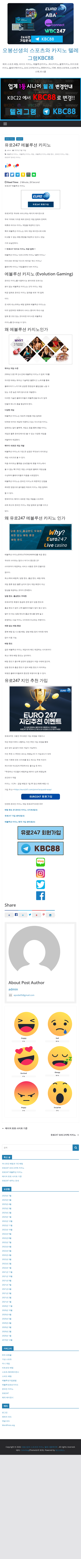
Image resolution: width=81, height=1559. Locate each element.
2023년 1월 (6, 1217)
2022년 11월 (7, 1225)
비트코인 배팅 (7, 1367)
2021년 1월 (6, 1301)
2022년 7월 (6, 1242)
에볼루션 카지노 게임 (26, 154)
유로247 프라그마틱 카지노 (65, 1134)
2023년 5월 (6, 1200)
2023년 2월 (6, 1212)
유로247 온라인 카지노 (13, 157)
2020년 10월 (7, 1310)
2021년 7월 (6, 1285)
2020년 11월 (7, 1306)
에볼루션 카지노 (12, 154)
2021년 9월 (6, 1280)
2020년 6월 (6, 1314)
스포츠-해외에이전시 (10, 1372)
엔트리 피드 (7, 1416)
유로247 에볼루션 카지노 (12, 1172)
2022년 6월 (6, 1246)
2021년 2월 (6, 1297)
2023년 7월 (6, 1195)
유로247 (19, 139)
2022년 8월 (6, 1238)
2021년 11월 (7, 1272)
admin (9, 150)
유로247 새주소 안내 (10, 1180)
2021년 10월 (7, 1276)
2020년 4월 (6, 1323)
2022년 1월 (6, 1268)
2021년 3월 (6, 1293)
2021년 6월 (6, 1289)
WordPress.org (8, 1425)
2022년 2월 (6, 1263)
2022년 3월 (6, 1259)
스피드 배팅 (7, 1376)
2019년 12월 (7, 1340)
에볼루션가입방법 (9, 1380)
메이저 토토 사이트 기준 (14, 1128)
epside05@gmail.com (21, 995)
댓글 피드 (6, 1421)
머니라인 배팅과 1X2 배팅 (12, 1163)
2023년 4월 (6, 1204)
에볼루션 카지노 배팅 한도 (45, 154)
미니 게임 (6, 1363)
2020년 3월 (6, 1327)
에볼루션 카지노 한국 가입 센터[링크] (20, 822)
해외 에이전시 (7, 1397)
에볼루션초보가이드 (10, 1384)
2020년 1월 (6, 1335)
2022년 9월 (6, 1234)
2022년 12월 (7, 1221)
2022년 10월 (7, 1229)
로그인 (4, 1412)
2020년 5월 (6, 1318)
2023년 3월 (6, 1208)
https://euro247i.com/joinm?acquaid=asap (32, 789)
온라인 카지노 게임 (61, 154)
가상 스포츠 (7, 1359)
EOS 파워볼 (6, 1355)
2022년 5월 (6, 1251)
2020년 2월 (6, 1331)
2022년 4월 (6, 1255)
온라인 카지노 (10, 139)
